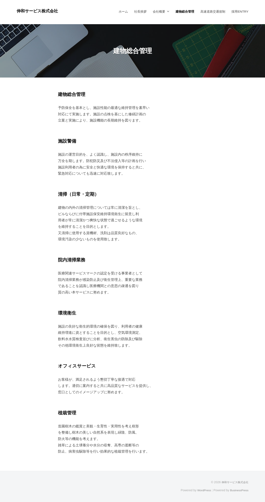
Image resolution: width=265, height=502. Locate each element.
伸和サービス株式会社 (40, 10)
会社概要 (159, 11)
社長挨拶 (140, 11)
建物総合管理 (185, 11)
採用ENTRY (239, 11)
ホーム (123, 11)
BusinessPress (239, 490)
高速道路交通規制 (212, 11)
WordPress (202, 490)
